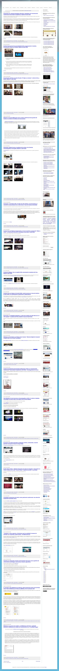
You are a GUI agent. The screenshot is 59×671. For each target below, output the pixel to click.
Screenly (15, 512)
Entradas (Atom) (9, 662)
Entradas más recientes (6, 661)
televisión (27, 73)
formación (11, 73)
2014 (44, 580)
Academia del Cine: (6, 150)
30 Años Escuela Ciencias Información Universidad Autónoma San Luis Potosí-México (49, 151)
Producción (18, 73)
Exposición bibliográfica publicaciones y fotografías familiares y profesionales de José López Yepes (49, 149)
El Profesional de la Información (47, 476)
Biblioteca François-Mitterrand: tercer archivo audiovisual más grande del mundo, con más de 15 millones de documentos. (20, 118)
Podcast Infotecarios (46, 184)
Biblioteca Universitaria (24, 340)
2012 (44, 582)
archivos (7, 556)
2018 (44, 577)
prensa (16, 73)
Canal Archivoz (45, 179)
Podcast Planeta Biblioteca (47, 180)
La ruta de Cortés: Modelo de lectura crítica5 (49, 44)
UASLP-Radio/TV (46, 24)
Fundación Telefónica (12, 537)
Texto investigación (5, 377)
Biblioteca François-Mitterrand (9, 121)
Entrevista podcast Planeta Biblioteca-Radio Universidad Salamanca (49, 156)
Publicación (12, 113)
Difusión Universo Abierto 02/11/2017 (48, 68)
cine (6, 73)
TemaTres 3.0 (16, 563)
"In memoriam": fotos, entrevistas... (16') (48, 148)
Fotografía (14, 7)
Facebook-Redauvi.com (46, 490)
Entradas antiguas (38, 661)
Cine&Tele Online (5, 403)
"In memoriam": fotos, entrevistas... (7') (48, 147)
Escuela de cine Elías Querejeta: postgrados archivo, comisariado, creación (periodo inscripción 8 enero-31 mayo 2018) (20, 443)
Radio (25, 7)
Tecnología (19, 311)
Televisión (29, 7)
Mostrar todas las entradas (27, 10)
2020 (44, 575)
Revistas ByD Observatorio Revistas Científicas (49, 480)
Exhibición (8, 226)
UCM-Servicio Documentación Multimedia (48, 19)
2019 (44, 576)
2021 (44, 574)
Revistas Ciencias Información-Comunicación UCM (49, 481)
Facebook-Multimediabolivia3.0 (47, 489)
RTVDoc (10, 83)
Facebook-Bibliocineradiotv (47, 487)
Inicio (22, 661)
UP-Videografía (45, 23)
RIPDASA (50, 7)
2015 (44, 579)
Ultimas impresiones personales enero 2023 (49, 152)
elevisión (8, 199)
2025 (44, 567)
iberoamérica (13, 73)
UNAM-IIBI (45, 25)
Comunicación (8, 332)
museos (15, 556)
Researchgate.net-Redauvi (47, 491)
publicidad (20, 73)
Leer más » (4, 38)
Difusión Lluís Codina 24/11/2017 (47, 67)
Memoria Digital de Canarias (7, 340)
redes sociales (24, 73)
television (25, 556)
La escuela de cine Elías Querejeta (8, 445)
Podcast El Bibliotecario (46, 186)
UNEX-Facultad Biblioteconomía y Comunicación (49, 26)
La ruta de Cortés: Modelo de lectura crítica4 (49, 43)
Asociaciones (45, 218)
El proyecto (7, 7)
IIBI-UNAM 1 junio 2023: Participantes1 (48, 162)
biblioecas (7, 658)
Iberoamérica (46, 7)
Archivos (37, 7)
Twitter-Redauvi (45, 492)
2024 (44, 571)
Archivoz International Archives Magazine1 (48, 172)
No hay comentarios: (15, 72)
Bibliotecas (33, 7)
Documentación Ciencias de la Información (48, 475)
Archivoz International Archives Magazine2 (48, 173)
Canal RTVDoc (45, 177)
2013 (44, 581)
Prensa (18, 7)
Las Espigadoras (33, 511)
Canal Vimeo (45, 178)
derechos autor (49, 221)
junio (45, 568)
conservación (10, 364)
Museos (41, 7)
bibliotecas (7, 364)
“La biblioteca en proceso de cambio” (18, 629)
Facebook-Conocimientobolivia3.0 (47, 488)
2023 (44, 572)
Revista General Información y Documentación (49, 477)
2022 (44, 573)
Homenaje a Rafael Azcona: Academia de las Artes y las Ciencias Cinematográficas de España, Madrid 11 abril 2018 (18, 148)
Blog (3, 7)
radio (22, 73)
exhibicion (10, 199)
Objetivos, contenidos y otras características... (49, 15)
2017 (44, 578)
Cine (10, 7)
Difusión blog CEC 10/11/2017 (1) (47, 69)
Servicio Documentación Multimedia (16, 83)
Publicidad (21, 7)
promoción (17, 199)
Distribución (8, 73)
